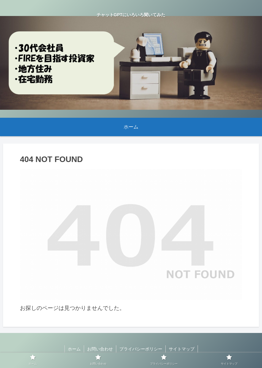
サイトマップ (182, 348)
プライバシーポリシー (140, 348)
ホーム (74, 348)
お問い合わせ (100, 348)
